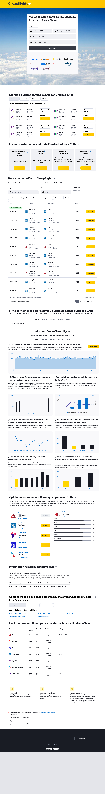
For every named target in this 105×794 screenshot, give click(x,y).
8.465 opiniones (22, 516)
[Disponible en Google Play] (48, 748)
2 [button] (80, 300)
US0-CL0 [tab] (37, 338)
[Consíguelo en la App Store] (56, 748)
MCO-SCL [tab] (45, 318)
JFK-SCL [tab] (68, 318)
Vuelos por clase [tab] (59, 603)
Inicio (9, 85)
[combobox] (33, 26)
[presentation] (57, 20)
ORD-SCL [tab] (52, 318)
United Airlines (22, 541)
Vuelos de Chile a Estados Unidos (18, 612)
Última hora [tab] (35, 97)
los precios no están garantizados (47, 711)
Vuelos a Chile (71, 612)
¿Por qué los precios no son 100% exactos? (53, 722)
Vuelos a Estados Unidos (45, 612)
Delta (19, 511)
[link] (19, 166)
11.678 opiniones (23, 556)
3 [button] (84, 300)
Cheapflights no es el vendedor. (53, 716)
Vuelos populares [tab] (46, 603)
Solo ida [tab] (44, 97)
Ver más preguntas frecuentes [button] (39, 588)
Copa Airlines (21, 521)
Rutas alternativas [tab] (33, 603)
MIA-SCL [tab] (37, 318)
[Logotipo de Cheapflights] (18, 4)
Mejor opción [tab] (24, 97)
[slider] (97, 191)
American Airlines (23, 551)
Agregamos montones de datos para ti (53, 719)
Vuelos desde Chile (43, 615)
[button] (39, 36)
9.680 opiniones (22, 546)
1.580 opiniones (22, 526)
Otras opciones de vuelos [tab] (17, 603)
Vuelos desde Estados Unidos (17, 615)
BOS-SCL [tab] (60, 318)
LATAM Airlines (22, 531)
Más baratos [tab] (13, 97)
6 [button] (91, 300)
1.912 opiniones (22, 536)
